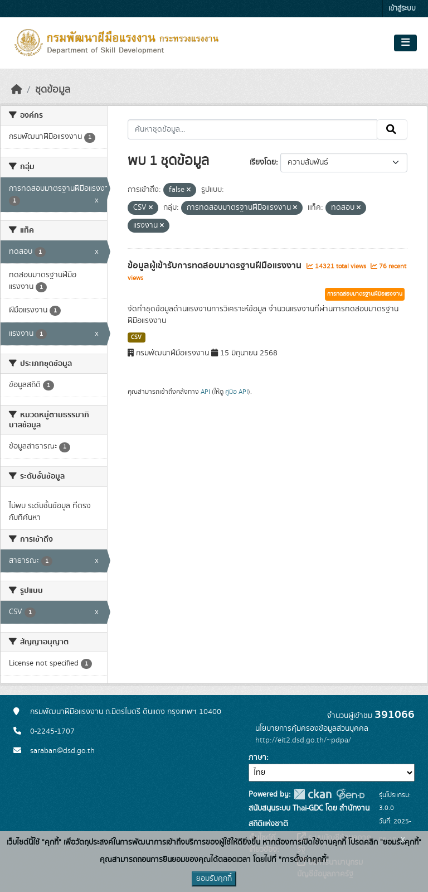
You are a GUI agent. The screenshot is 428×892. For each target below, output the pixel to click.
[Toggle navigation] (405, 43)
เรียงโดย (263, 162)
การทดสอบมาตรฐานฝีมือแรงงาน (364, 294)
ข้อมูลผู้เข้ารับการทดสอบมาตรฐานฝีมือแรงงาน (216, 265)
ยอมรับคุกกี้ (214, 878)
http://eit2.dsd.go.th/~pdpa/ (303, 740)
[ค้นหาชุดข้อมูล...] (253, 129)
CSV (136, 337)
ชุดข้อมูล (52, 90)
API (205, 392)
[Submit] (392, 129)
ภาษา (257, 757)
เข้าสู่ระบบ (402, 8)
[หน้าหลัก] (16, 90)
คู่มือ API (236, 392)
